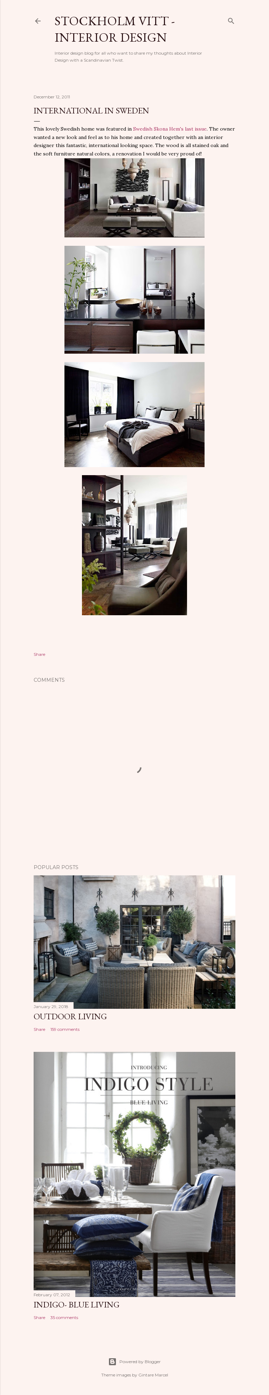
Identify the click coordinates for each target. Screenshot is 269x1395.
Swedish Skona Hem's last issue (170, 129)
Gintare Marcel (153, 1374)
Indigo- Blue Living (76, 1304)
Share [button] (39, 654)
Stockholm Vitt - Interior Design (115, 29)
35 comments (64, 1317)
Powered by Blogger (134, 1362)
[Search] (231, 19)
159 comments (65, 1029)
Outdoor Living (70, 1016)
